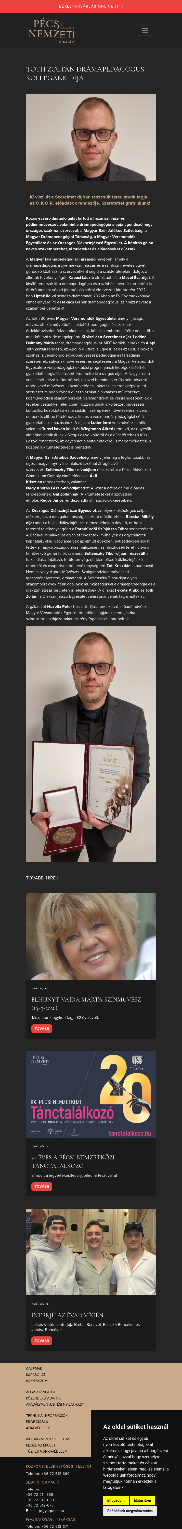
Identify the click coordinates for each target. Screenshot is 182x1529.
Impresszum (36, 1381)
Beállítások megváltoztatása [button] (130, 1511)
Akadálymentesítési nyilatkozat (55, 1404)
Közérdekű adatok (43, 1398)
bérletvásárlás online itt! (91, 6)
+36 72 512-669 (40, 1500)
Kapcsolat (35, 1375)
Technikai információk (47, 1416)
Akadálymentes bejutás (48, 1439)
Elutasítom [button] (142, 1500)
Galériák (34, 1369)
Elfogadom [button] (116, 1500)
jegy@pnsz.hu (51, 1511)
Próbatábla (37, 1422)
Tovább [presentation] (42, 1029)
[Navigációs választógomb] (145, 31)
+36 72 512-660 (56, 1474)
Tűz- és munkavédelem (46, 1451)
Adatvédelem (38, 1428)
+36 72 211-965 (39, 1494)
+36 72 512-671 (55, 1526)
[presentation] (91, 936)
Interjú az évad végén (67, 1315)
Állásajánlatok (41, 1392)
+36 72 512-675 (40, 1505)
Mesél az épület (41, 1445)
